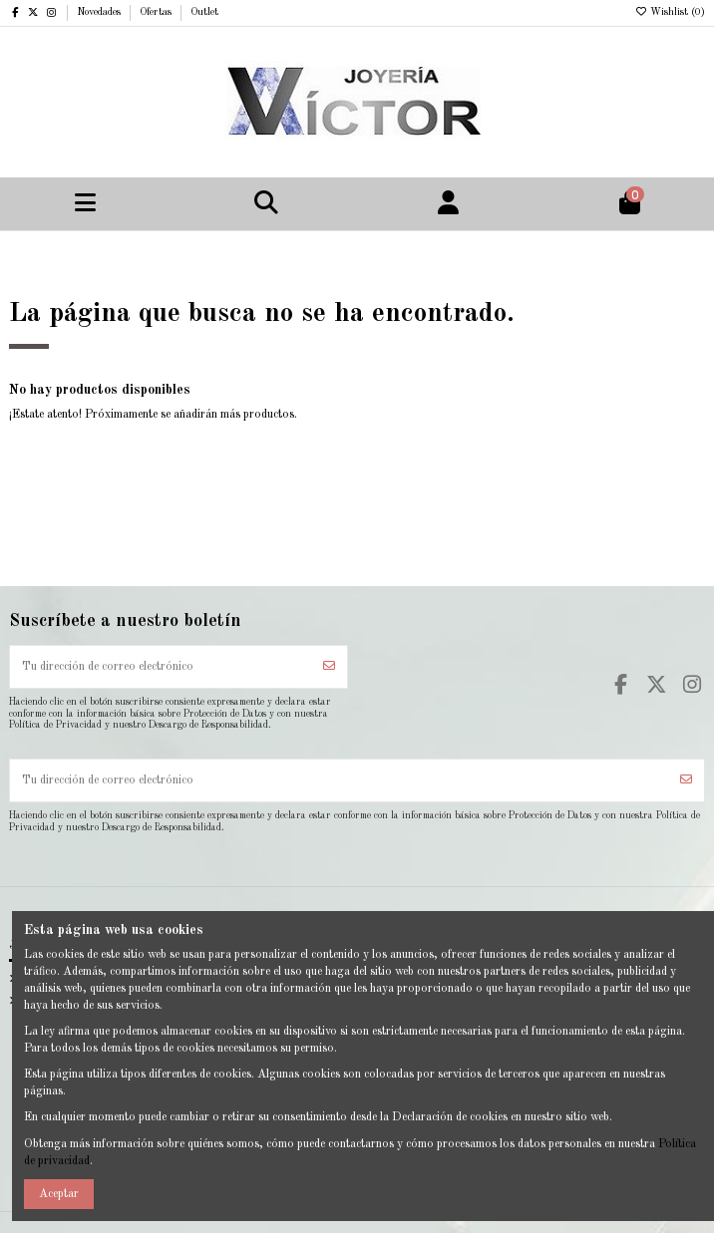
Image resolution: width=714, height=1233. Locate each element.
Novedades (100, 12)
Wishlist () (669, 12)
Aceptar (59, 1194)
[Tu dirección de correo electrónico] (161, 667)
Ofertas (157, 12)
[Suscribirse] (329, 667)
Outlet (204, 12)
